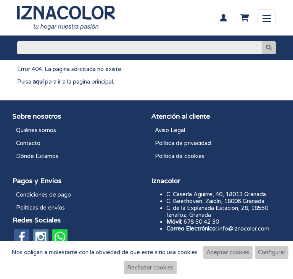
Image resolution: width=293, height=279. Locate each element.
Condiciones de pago (43, 194)
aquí (38, 81)
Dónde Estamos (37, 156)
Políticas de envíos (40, 207)
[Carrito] (244, 18)
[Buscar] (139, 47)
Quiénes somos (36, 130)
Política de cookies (179, 156)
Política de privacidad (183, 143)
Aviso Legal (170, 130)
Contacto (28, 143)
